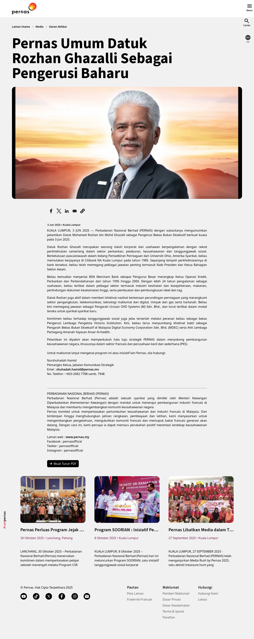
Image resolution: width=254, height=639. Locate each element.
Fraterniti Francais (139, 599)
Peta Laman (135, 593)
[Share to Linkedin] (67, 211)
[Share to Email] (74, 211)
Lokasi (202, 599)
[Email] (87, 596)
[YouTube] (23, 596)
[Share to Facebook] (51, 211)
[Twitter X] (48, 596)
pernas (4, 520)
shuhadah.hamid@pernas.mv (77, 369)
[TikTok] (36, 596)
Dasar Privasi (172, 599)
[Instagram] (74, 596)
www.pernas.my (77, 437)
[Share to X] (59, 211)
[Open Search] (247, 22)
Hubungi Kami (208, 593)
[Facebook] (61, 596)
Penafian (169, 617)
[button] (82, 211)
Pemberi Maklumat (176, 593)
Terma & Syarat (173, 611)
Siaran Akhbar (58, 26)
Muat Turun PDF (63, 464)
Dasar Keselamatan (176, 605)
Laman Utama (21, 26)
